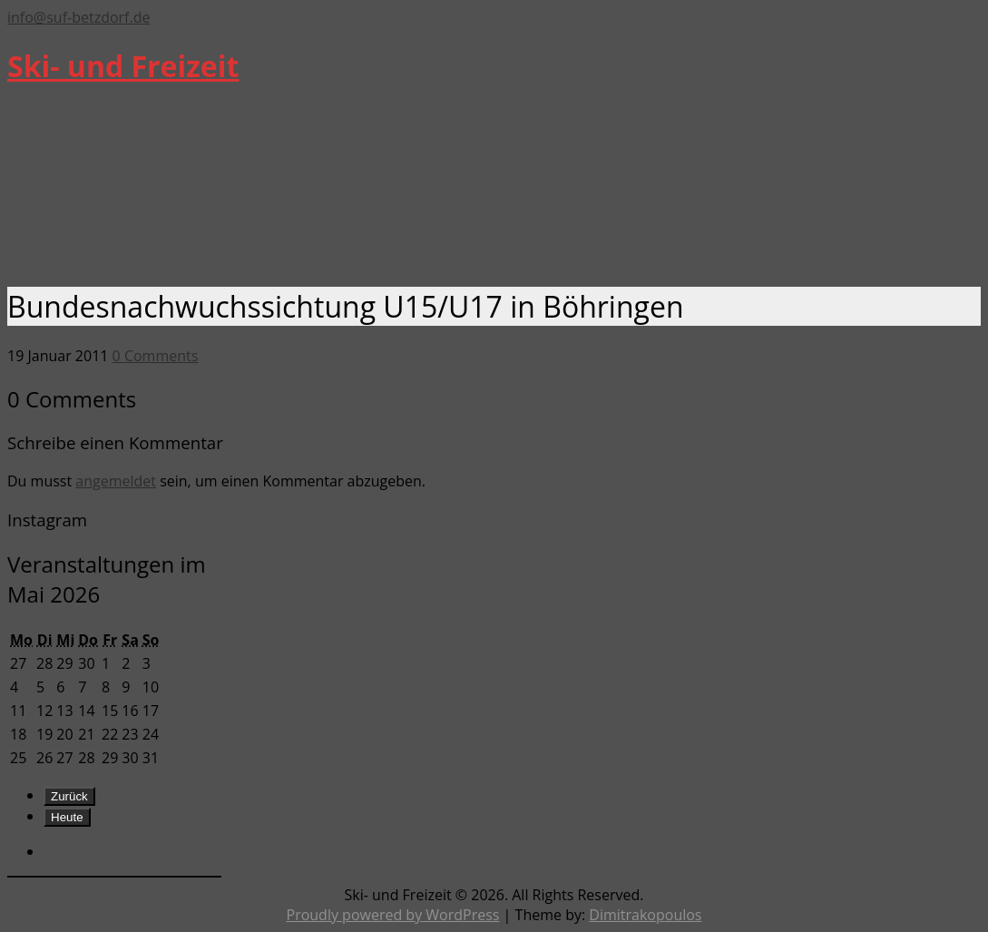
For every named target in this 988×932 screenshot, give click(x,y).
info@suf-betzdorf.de (78, 17)
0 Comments (155, 356)
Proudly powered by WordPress (393, 915)
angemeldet (115, 481)
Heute (67, 817)
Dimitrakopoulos (645, 915)
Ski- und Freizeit (123, 65)
